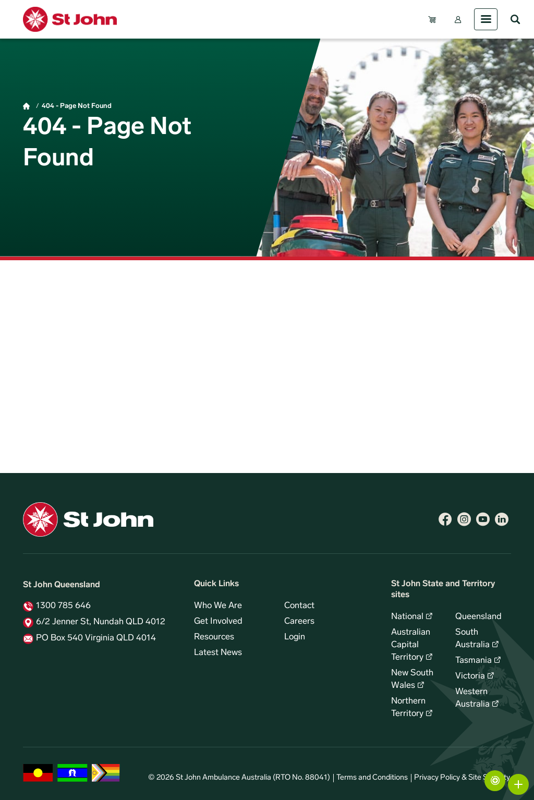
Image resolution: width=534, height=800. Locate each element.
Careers (299, 621)
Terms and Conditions (372, 778)
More (518, 784)
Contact (299, 606)
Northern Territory (408, 707)
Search (515, 19)
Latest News (218, 653)
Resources (214, 637)
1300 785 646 (63, 606)
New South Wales (412, 679)
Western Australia (472, 698)
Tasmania (473, 661)
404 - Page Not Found (77, 106)
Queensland (478, 617)
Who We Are (218, 606)
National (407, 617)
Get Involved (218, 621)
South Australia (472, 638)
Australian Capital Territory (410, 645)
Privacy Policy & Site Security (462, 778)
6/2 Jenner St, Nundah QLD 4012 (100, 622)
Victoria (470, 676)
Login (294, 637)
